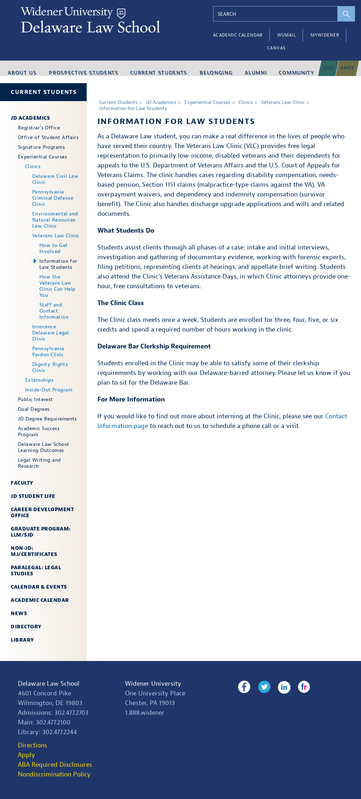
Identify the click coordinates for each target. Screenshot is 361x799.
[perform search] (347, 14)
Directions (32, 745)
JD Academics (30, 118)
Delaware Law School (49, 684)
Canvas (276, 48)
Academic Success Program (38, 431)
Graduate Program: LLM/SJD (41, 532)
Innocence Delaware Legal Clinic (50, 333)
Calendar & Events (39, 587)
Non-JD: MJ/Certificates (34, 551)
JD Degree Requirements (47, 419)
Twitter (262, 687)
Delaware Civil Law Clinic (55, 179)
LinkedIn (279, 687)
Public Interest (35, 399)
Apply (26, 755)
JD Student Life (33, 496)
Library (22, 640)
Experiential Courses (42, 157)
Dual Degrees (33, 409)
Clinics (32, 166)
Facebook (244, 687)
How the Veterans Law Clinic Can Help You (57, 286)
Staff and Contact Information (53, 311)
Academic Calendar (238, 35)
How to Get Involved (53, 248)
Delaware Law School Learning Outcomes (43, 447)
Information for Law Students (58, 264)
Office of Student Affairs (48, 137)
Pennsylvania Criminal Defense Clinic (52, 198)
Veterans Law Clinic (55, 236)
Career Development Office (42, 512)
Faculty (22, 483)
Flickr (297, 687)
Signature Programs (41, 147)
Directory (26, 627)
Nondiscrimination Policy (54, 774)
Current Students (44, 92)
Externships (39, 380)
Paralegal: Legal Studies (36, 571)
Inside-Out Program (48, 390)
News (19, 613)
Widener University (153, 684)
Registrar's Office (39, 128)
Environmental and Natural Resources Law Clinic (55, 220)
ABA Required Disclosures (55, 765)
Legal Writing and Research (39, 463)
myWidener (325, 35)
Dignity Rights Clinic (50, 367)
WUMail (286, 35)
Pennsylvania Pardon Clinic (48, 352)
